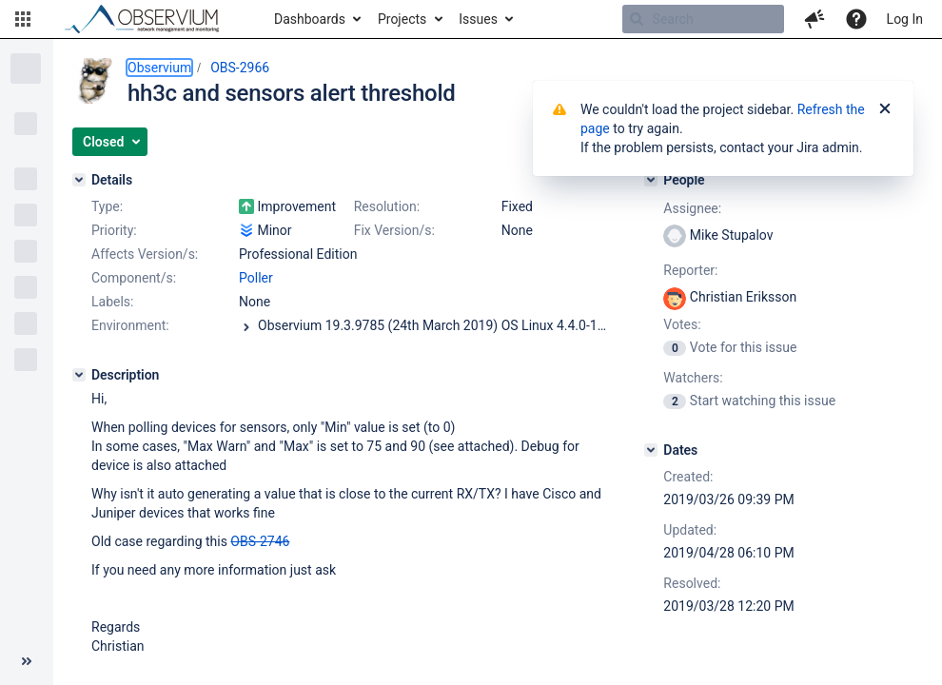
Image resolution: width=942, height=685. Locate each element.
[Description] (79, 375)
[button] (23, 19)
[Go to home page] (150, 19)
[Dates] (650, 450)
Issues (478, 19)
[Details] (79, 179)
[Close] (884, 109)
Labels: (112, 301)
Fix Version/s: (394, 230)
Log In (905, 19)
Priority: (114, 230)
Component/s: (133, 277)
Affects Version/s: (144, 254)
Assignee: (692, 208)
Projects (402, 19)
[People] (650, 179)
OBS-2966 (239, 67)
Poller (256, 277)
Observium (159, 67)
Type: (107, 206)
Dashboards (309, 19)
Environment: (130, 325)
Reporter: (690, 270)
